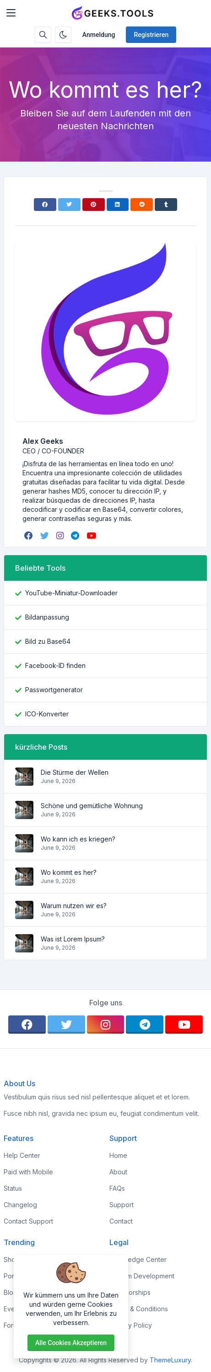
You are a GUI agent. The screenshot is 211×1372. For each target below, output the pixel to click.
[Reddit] (141, 204)
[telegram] (76, 535)
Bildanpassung (47, 617)
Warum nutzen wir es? (74, 905)
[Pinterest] (93, 204)
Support (121, 1205)
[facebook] (29, 535)
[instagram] (60, 535)
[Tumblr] (166, 204)
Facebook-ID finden (55, 665)
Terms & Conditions (138, 1309)
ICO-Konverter (47, 714)
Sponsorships (130, 1292)
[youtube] (92, 535)
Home (118, 1155)
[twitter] (45, 535)
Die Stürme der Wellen (74, 772)
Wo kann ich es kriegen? (78, 839)
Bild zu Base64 (47, 641)
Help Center (22, 1155)
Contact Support (28, 1221)
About (118, 1172)
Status (13, 1188)
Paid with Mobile (28, 1172)
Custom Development (141, 1276)
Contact (121, 1221)
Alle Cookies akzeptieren (71, 1342)
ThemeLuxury (170, 1360)
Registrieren (151, 34)
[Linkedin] (118, 204)
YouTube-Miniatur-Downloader (71, 593)
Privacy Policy (130, 1325)
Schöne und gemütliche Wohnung (92, 806)
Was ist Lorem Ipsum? (73, 939)
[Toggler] (11, 12)
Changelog (20, 1205)
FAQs (117, 1188)
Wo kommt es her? (69, 872)
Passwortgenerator (54, 690)
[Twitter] (69, 204)
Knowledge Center (138, 1259)
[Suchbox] (43, 34)
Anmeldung (98, 34)
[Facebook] (45, 204)
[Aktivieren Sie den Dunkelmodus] (63, 34)
